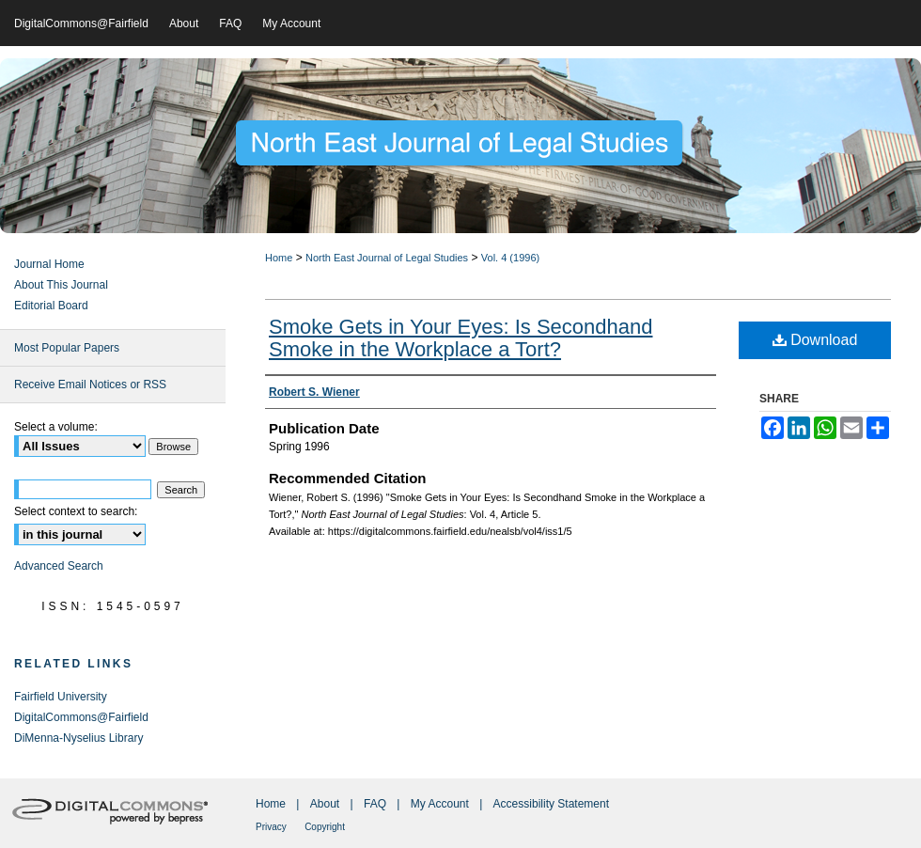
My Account (440, 803)
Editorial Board (51, 305)
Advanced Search (58, 566)
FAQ (375, 803)
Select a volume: (56, 426)
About (324, 803)
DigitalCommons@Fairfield (81, 717)
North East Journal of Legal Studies (386, 257)
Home (278, 257)
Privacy (271, 827)
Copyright (324, 827)
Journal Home (49, 264)
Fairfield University (60, 696)
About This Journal (61, 284)
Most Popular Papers (66, 347)
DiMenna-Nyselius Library (78, 738)
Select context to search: (75, 511)
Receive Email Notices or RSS (90, 384)
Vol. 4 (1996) (510, 257)
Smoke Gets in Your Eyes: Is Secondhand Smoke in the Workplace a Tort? (460, 338)
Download (815, 340)
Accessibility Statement (551, 803)
